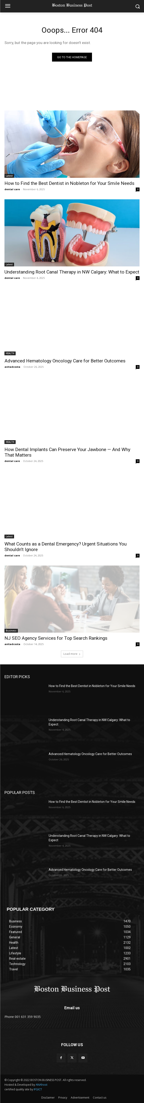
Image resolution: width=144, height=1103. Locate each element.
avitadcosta (12, 366)
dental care (12, 189)
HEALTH (10, 353)
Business (11, 630)
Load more (72, 654)
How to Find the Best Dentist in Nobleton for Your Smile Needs (69, 183)
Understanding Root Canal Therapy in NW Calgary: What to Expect (71, 272)
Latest (9, 175)
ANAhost (41, 1085)
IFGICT (38, 1089)
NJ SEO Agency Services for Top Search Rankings (55, 638)
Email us (72, 1007)
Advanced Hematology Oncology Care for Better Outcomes (64, 361)
